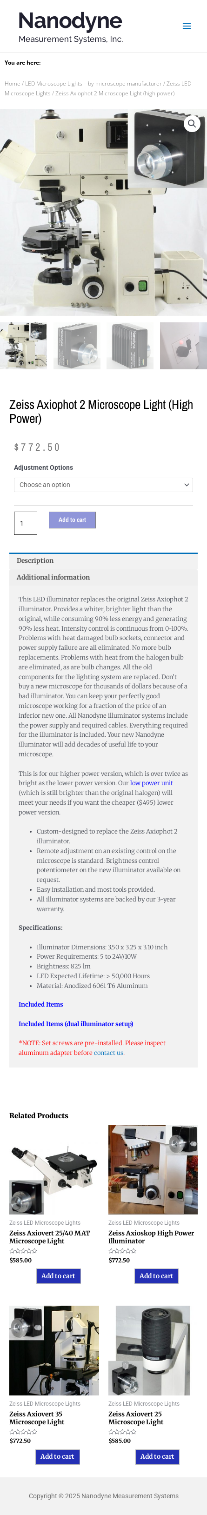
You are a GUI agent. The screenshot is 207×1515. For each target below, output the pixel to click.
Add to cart (72, 519)
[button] (192, 123)
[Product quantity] (25, 523)
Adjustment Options (43, 467)
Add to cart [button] (58, 1276)
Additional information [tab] (53, 577)
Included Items (41, 1004)
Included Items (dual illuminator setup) (76, 1024)
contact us (108, 1053)
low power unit (151, 783)
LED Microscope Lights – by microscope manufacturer (93, 83)
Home (12, 83)
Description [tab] (35, 561)
